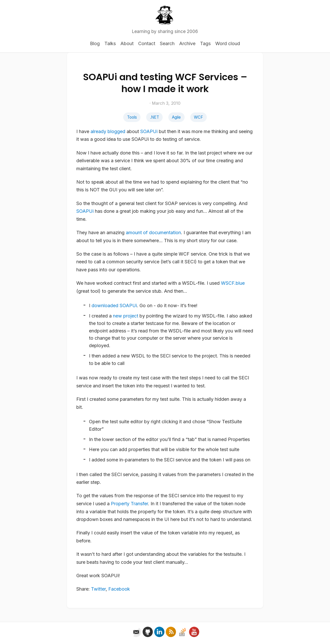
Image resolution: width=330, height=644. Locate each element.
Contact (146, 43)
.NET (154, 117)
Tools (132, 117)
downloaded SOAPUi (114, 305)
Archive (187, 43)
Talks (110, 43)
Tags (205, 43)
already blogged (107, 131)
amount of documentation (153, 232)
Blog (95, 43)
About (127, 43)
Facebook (119, 589)
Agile (176, 117)
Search (167, 43)
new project (125, 316)
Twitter (98, 589)
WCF (198, 117)
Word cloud (227, 43)
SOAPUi (149, 131)
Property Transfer (129, 503)
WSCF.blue (233, 283)
